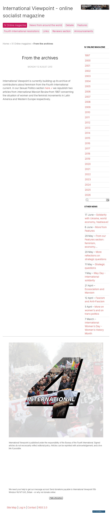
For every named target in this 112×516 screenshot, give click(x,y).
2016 (87, 143)
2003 (88, 76)
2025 (88, 189)
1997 (87, 55)
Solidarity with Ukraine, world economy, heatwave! (96, 218)
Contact (32, 507)
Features (82, 25)
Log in (22, 507)
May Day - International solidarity (95, 277)
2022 (88, 174)
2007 (87, 96)
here (47, 88)
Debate (70, 25)
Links (46, 31)
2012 (87, 122)
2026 (88, 194)
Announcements (83, 31)
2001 (87, 65)
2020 (88, 163)
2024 (88, 184)
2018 (87, 153)
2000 (87, 60)
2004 (88, 81)
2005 (87, 86)
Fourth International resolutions (21, 31)
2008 (87, 101)
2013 (87, 127)
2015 (87, 138)
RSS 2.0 (42, 507)
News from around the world (46, 25)
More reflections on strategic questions (95, 255)
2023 (88, 179)
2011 (87, 117)
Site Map (12, 507)
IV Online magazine (15, 25)
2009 (87, 107)
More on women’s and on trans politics (94, 310)
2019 (87, 158)
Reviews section (61, 31)
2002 (88, 70)
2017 (87, 148)
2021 (87, 169)
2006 (87, 91)
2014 (87, 132)
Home (6, 43)
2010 (87, 112)
